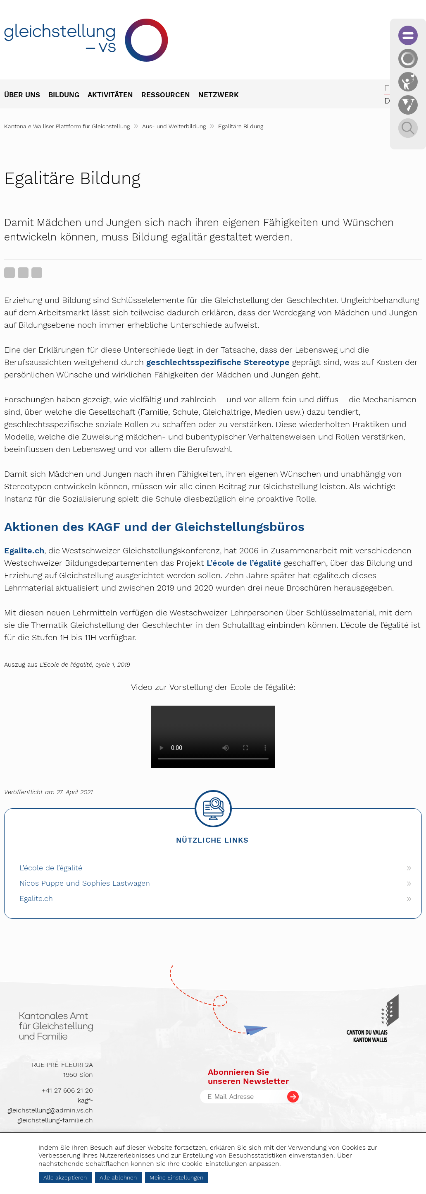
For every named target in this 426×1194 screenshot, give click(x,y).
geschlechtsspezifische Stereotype (218, 362)
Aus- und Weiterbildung (174, 126)
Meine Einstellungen (176, 1177)
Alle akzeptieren (65, 1177)
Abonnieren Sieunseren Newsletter (248, 1076)
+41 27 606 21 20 (67, 1090)
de (389, 101)
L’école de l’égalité (244, 563)
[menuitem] (26, 96)
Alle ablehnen (118, 1177)
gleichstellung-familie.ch (55, 1120)
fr (389, 88)
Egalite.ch (24, 550)
